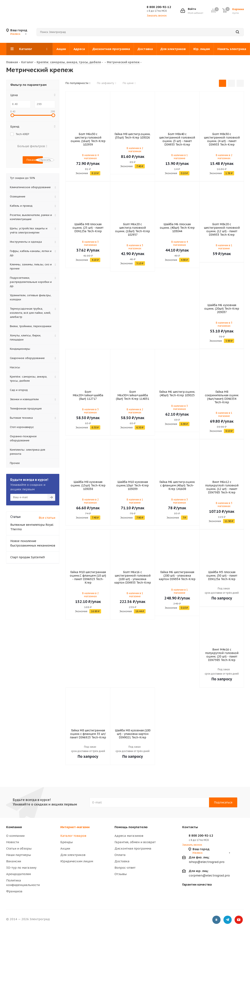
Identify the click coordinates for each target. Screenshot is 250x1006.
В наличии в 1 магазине (179, 157)
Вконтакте (216, 920)
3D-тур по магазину (21, 868)
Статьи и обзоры (19, 848)
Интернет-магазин (75, 827)
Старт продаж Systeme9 (27, 557)
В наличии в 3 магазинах (90, 243)
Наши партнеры (18, 855)
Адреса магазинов (128, 836)
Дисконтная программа (132, 848)
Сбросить (45, 160)
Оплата (120, 855)
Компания (14, 827)
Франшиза (14, 891)
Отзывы (120, 874)
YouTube (239, 920)
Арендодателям (18, 874)
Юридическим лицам (76, 861)
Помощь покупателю (131, 827)
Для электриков (72, 855)
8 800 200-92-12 (159, 7)
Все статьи (47, 518)
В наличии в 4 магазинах (90, 157)
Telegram (227, 920)
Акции (65, 848)
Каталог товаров (73, 836)
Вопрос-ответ (125, 868)
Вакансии (13, 861)
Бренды (66, 842)
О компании (15, 836)
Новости (12, 842)
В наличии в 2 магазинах (135, 150)
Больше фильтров (32, 146)
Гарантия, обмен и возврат (135, 842)
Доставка (122, 861)
